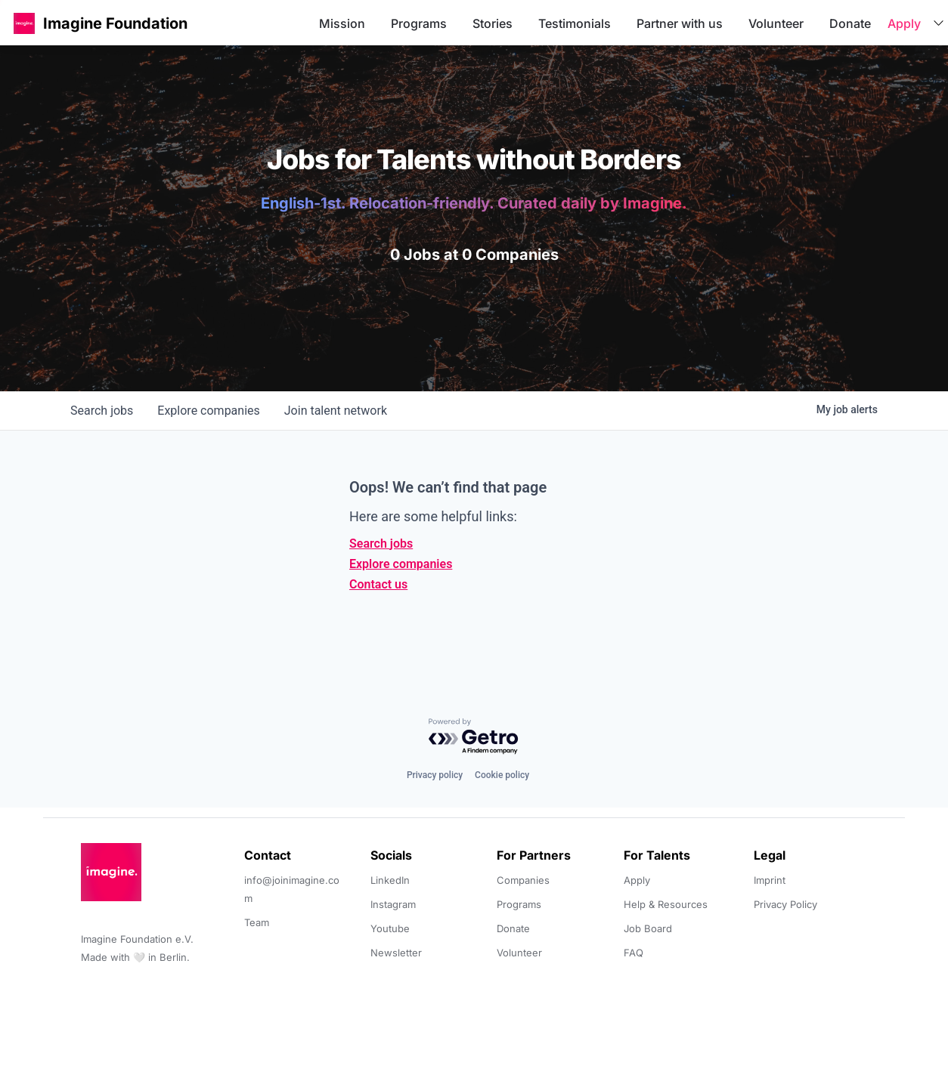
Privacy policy (435, 775)
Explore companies (400, 564)
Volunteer (776, 23)
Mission (342, 23)
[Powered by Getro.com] (474, 736)
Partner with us (680, 23)
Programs (419, 23)
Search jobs (381, 543)
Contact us (378, 584)
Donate (850, 23)
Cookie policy (502, 775)
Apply (904, 23)
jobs (101, 410)
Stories (492, 23)
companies (208, 410)
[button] (24, 23)
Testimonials (574, 23)
